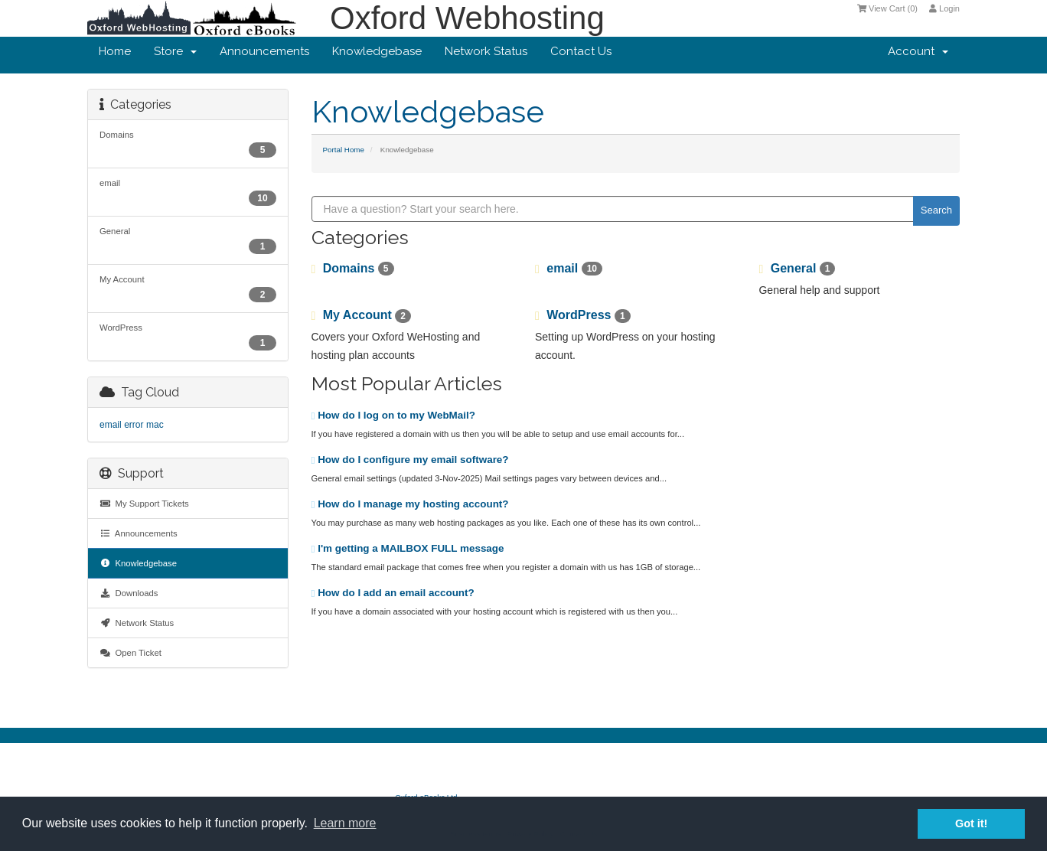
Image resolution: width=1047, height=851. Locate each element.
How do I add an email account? (393, 592)
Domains (352, 269)
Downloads (128, 593)
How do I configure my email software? (410, 459)
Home (115, 51)
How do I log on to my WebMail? (393, 415)
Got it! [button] (971, 823)
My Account (361, 315)
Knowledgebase (377, 51)
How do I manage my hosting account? (410, 504)
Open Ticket (130, 652)
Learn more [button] (345, 823)
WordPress (583, 315)
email (568, 269)
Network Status (486, 51)
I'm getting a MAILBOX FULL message (407, 548)
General (796, 269)
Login (944, 8)
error (133, 424)
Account (918, 51)
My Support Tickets (144, 503)
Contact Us (581, 51)
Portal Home (343, 149)
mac (155, 424)
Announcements (264, 51)
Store (175, 51)
